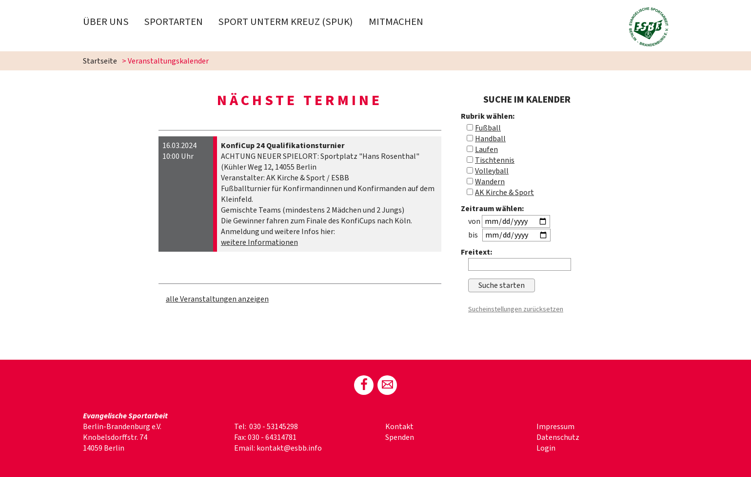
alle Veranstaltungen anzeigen (217, 299)
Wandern (490, 181)
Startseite (100, 61)
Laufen (486, 149)
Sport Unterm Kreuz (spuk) (285, 22)
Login (545, 448)
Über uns (106, 22)
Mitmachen (396, 22)
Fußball (488, 128)
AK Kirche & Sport (504, 192)
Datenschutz (557, 437)
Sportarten (173, 22)
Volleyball (492, 171)
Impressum (555, 426)
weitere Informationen (259, 242)
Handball (490, 138)
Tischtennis (494, 160)
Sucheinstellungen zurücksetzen (515, 309)
